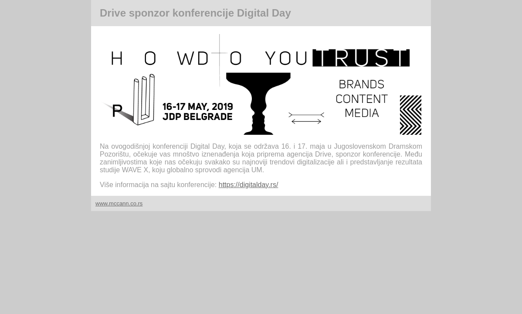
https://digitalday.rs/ (248, 184)
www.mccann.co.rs (118, 203)
